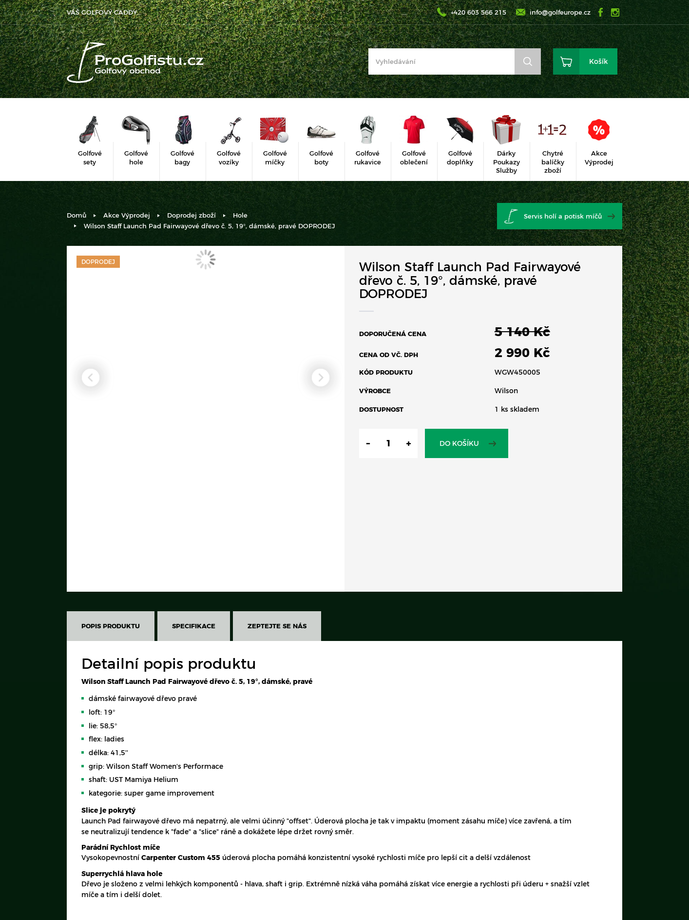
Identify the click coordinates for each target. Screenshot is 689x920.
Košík (598, 61)
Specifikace (193, 626)
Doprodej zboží (191, 215)
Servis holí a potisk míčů (563, 216)
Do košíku (459, 443)
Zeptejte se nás (277, 626)
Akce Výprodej (126, 215)
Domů (76, 215)
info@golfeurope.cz (560, 12)
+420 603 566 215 (478, 12)
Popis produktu (110, 626)
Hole (240, 215)
